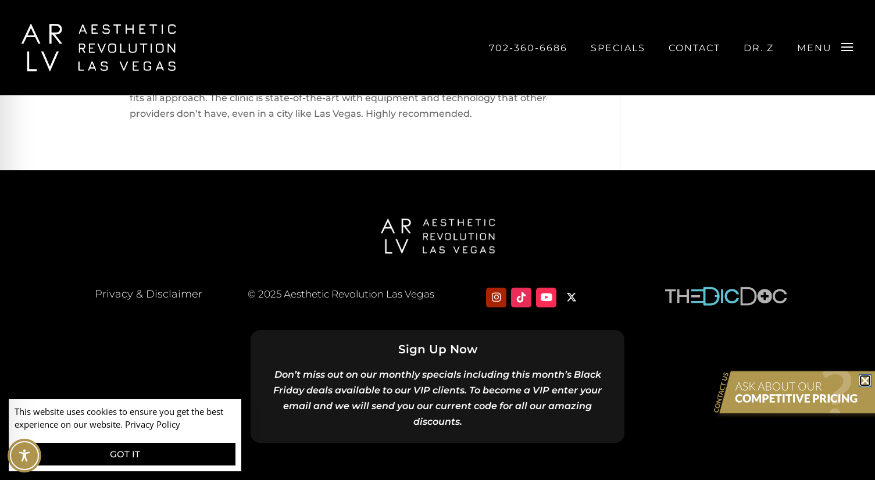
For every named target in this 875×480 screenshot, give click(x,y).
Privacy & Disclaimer (148, 294)
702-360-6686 (528, 47)
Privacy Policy (152, 424)
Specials (618, 47)
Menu (814, 47)
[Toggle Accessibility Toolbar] (24, 455)
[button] (865, 380)
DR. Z (759, 47)
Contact (694, 47)
